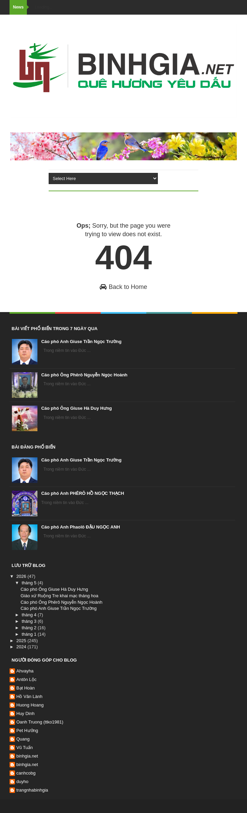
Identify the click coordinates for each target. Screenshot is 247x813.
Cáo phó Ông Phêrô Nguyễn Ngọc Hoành (84, 374)
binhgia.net (27, 756)
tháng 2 (30, 627)
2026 (22, 576)
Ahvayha (25, 670)
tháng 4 (30, 614)
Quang (23, 739)
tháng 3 (30, 621)
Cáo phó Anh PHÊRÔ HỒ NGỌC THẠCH (82, 493)
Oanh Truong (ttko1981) (39, 722)
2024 (22, 646)
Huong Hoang (30, 705)
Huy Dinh (25, 713)
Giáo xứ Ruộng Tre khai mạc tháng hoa (59, 595)
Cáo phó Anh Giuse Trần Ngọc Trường (81, 341)
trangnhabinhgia (32, 790)
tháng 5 (30, 582)
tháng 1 (30, 634)
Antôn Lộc (26, 679)
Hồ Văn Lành (29, 696)
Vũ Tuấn (24, 747)
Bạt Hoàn (25, 687)
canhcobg (25, 773)
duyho (22, 781)
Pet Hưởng (27, 730)
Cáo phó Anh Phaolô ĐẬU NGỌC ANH (80, 527)
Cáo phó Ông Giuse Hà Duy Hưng (76, 408)
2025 (22, 640)
